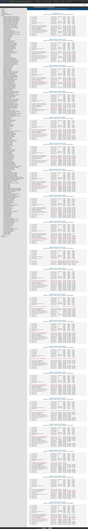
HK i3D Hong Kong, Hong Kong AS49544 (11, 94)
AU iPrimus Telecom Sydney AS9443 (10, 64)
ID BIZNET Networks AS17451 (9, 95)
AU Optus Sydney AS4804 (8, 42)
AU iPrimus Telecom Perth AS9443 (10, 62)
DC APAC (55, 1)
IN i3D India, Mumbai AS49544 (9, 136)
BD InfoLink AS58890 (7, 69)
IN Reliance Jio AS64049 (8, 126)
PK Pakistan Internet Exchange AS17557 (11, 193)
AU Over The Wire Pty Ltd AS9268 (9, 43)
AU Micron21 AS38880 (7, 36)
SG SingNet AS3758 (7, 209)
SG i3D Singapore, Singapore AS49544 (10, 219)
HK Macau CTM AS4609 (8, 89)
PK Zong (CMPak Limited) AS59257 (10, 197)
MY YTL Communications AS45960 (10, 172)
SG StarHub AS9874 (7, 215)
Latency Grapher (23, 2)
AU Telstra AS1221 (7, 54)
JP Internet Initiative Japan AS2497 (10, 141)
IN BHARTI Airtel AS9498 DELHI (9, 114)
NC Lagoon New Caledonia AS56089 (10, 174)
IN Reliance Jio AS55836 (8, 125)
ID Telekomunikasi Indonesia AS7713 (10, 103)
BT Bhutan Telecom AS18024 (9, 73)
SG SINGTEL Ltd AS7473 (8, 208)
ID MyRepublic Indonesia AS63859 (10, 101)
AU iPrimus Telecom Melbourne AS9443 (11, 61)
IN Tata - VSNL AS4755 (7, 128)
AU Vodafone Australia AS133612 (9, 58)
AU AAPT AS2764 (6, 28)
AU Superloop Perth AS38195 (9, 46)
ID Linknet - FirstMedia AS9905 (9, 97)
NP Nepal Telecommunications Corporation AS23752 (13, 178)
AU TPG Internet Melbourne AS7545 (10, 51)
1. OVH (2, 10)
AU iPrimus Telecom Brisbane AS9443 (10, 60)
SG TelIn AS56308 (6, 216)
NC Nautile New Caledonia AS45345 (10, 176)
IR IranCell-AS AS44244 (7, 137)
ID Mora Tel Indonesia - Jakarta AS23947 (11, 99)
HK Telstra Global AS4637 (8, 93)
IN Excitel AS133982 (7, 119)
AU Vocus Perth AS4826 (8, 57)
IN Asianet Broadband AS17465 (9, 112)
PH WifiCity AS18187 (7, 192)
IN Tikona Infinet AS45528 (8, 132)
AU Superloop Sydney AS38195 (9, 47)
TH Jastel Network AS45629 (8, 222)
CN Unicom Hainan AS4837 (8, 82)
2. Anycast (3, 11)
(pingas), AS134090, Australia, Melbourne (11, 17)
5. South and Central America (7, 14)
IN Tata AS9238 (6, 130)
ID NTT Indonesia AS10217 (8, 102)
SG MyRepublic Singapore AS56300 (10, 204)
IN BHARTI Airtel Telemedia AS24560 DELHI (11, 115)
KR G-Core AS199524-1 (7, 152)
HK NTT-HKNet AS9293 (7, 90)
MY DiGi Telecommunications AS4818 (10, 167)
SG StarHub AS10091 (7, 212)
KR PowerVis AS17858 (7, 160)
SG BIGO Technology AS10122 (9, 198)
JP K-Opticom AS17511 (7, 142)
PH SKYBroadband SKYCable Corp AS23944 (12, 188)
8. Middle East (4, 236)
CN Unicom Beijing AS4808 (8, 81)
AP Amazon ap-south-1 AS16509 (9, 25)
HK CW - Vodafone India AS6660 (9, 86)
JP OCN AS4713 (6, 146)
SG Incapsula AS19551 (7, 201)
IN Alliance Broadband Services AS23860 (11, 111)
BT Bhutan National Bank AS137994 (10, 72)
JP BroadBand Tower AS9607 (9, 139)
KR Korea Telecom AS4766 (8, 156)
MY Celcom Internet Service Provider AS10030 (12, 166)
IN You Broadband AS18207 (8, 135)
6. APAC (2, 15)
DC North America (47, 1)
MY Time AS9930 (6, 170)
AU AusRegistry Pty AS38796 (9, 31)
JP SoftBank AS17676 (7, 147)
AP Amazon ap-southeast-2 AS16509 (10, 27)
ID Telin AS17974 (6, 109)
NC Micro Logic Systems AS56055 (10, 175)
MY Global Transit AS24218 (8, 168)
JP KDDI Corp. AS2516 (7, 143)
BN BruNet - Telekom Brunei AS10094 (10, 71)
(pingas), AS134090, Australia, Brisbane (11, 16)
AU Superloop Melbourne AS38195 (10, 45)
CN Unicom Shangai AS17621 (9, 84)
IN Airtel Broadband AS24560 (9, 110)
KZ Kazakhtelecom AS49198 (8, 161)
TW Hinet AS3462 (6, 226)
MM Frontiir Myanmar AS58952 (9, 165)
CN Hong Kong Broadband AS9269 (10, 79)
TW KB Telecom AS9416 (8, 227)
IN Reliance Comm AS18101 (8, 124)
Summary (69, 1)
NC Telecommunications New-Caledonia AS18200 (13, 177)
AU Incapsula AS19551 (7, 35)
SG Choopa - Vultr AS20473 (8, 199)
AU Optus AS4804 (6, 37)
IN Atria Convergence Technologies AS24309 (12, 113)
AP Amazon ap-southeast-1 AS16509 (10, 26)
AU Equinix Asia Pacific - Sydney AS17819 (11, 34)
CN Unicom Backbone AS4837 (9, 80)
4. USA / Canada (4, 13)
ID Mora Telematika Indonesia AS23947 (10, 100)
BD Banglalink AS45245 (8, 67)
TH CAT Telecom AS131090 (8, 220)
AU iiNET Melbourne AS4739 (8, 65)
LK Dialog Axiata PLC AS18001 (9, 164)
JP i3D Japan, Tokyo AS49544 (9, 150)
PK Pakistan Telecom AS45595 (9, 194)
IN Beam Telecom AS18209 (8, 116)
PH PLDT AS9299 (6, 183)
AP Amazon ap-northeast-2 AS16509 (10, 24)
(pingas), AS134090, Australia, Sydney (10, 21)
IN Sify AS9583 (6, 127)
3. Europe (3, 12)
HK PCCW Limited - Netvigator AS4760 (10, 91)
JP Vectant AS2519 (7, 148)
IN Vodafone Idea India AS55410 (9, 133)
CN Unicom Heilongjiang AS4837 (9, 83)
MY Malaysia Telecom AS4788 (9, 169)
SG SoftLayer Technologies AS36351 (10, 211)
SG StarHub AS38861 (7, 213)
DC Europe (38, 1)
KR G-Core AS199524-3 (7, 154)
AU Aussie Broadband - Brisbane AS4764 (11, 32)
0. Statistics (3, 9)
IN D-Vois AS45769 (7, 117)
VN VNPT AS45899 (7, 232)
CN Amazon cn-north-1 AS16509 (9, 75)
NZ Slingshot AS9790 (7, 181)
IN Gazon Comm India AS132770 (9, 120)
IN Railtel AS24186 (6, 123)
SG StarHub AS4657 (7, 214)
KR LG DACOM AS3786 (7, 159)
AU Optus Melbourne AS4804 (9, 40)
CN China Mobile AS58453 (8, 78)
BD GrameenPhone (7, 68)
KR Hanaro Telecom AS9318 (8, 155)
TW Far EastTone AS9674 (8, 225)
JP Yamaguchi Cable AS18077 (9, 149)
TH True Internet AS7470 (8, 224)
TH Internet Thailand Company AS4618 (10, 221)
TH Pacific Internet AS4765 (8, 223)
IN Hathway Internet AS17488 (9, 121)
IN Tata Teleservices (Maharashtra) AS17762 (11, 131)
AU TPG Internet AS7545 (8, 49)
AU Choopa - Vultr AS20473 (8, 33)
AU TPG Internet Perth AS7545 (9, 53)
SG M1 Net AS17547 (7, 203)
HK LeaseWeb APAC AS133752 (9, 88)
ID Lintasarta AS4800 (7, 98)
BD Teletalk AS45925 (7, 70)
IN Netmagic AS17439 (7, 122)
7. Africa (2, 235)
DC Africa (62, 1)
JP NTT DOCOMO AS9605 (8, 145)
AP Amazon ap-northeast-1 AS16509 (10, 23)
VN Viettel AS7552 (6, 233)
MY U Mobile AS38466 (7, 171)
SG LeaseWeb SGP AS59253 (8, 202)
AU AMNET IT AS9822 (7, 29)
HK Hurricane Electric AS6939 (9, 87)
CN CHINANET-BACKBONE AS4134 (10, 77)
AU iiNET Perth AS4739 (7, 66)
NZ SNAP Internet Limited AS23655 (10, 180)
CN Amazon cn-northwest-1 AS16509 (10, 76)
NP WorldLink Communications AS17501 (11, 179)
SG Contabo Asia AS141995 (8, 200)
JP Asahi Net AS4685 (7, 138)
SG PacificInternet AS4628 (8, 205)
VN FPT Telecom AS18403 (8, 230)
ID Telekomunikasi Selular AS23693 (10, 106)
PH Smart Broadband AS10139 (9, 191)
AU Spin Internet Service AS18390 (10, 44)
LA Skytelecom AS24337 (9, 163)
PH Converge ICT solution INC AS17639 (11, 182)
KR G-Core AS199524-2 (7, 153)
